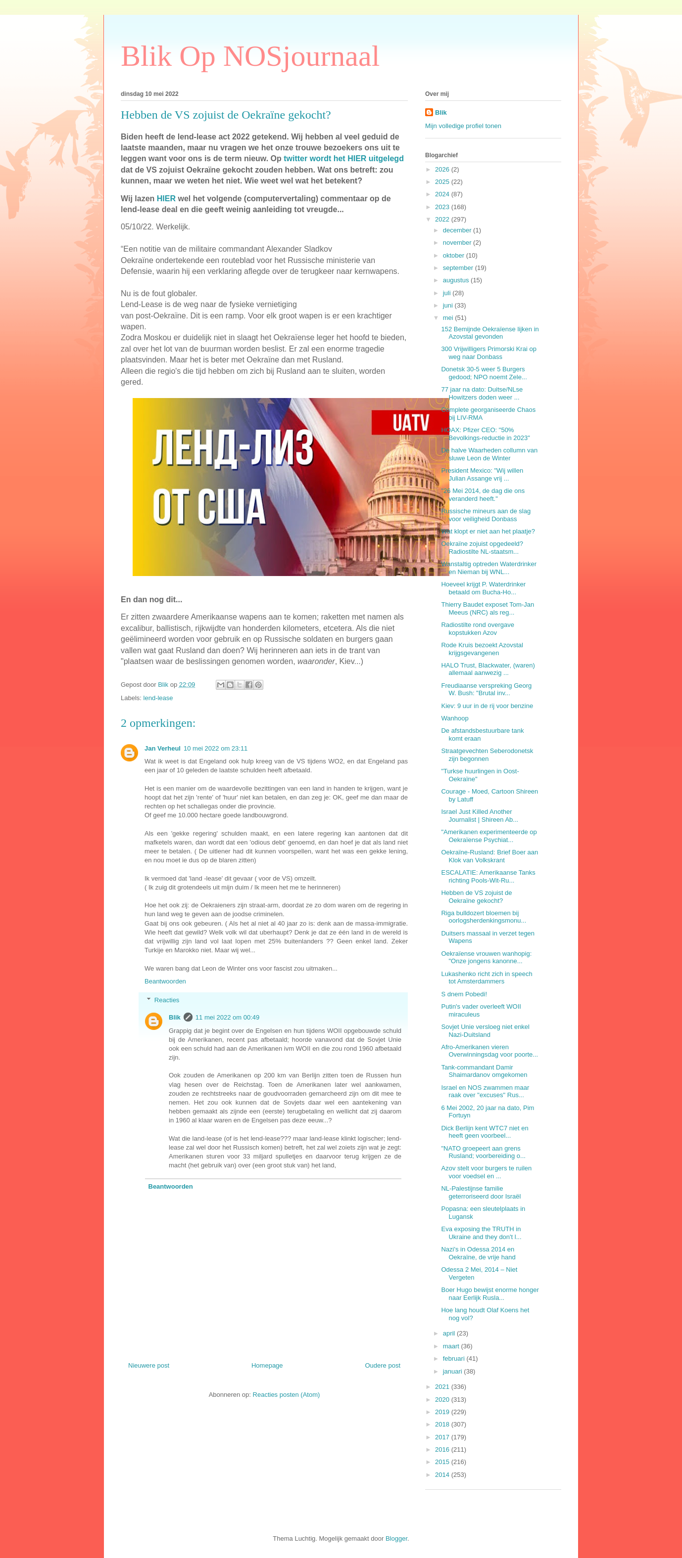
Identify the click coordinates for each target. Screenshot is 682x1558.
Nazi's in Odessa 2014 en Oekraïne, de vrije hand (478, 1253)
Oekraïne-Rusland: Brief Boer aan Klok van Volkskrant (489, 856)
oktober (454, 255)
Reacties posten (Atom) (286, 1394)
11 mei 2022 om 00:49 (227, 1017)
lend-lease (158, 698)
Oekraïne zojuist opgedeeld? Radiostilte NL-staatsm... (482, 547)
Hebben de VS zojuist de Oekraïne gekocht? (476, 896)
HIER (166, 198)
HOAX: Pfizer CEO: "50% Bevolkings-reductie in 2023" (485, 434)
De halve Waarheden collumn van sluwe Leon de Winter (489, 454)
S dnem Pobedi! (464, 994)
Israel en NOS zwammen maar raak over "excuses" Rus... (485, 1091)
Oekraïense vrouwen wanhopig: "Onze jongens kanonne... (486, 957)
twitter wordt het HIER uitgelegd (343, 158)
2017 (443, 1437)
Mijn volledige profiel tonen (463, 126)
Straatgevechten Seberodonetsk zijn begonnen (487, 754)
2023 (443, 207)
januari (453, 1371)
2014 (443, 1474)
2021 (443, 1386)
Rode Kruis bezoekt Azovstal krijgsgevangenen (482, 649)
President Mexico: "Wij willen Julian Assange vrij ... (482, 474)
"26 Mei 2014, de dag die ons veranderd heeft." (483, 494)
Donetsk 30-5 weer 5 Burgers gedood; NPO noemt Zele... (484, 373)
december (458, 230)
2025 (443, 181)
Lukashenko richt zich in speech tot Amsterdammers (486, 977)
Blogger (396, 1538)
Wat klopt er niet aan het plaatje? (488, 531)
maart (452, 1346)
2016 (443, 1449)
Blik (175, 1017)
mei (449, 317)
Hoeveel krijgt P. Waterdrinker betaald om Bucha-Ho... (483, 588)
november (458, 242)
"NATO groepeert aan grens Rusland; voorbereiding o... (483, 1152)
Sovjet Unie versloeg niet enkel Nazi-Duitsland (485, 1030)
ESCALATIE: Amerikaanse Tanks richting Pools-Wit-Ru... (488, 876)
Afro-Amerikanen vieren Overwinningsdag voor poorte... (489, 1051)
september (459, 267)
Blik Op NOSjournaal (250, 56)
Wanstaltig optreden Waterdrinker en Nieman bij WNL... (488, 568)
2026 (443, 169)
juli (448, 293)
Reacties (167, 1000)
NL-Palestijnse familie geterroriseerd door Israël (481, 1192)
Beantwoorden (165, 981)
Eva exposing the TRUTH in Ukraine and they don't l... (481, 1233)
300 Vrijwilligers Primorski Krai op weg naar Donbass (488, 352)
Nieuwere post (148, 1365)
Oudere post (382, 1365)
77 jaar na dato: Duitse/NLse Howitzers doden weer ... (482, 393)
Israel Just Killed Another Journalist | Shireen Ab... (479, 815)
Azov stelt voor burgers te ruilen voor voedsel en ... (486, 1172)
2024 (443, 194)
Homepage (267, 1365)
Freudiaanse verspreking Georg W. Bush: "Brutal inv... (486, 689)
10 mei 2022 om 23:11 (215, 748)
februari (455, 1358)
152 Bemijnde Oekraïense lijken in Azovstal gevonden (489, 333)
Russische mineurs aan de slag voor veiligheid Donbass (486, 515)
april (450, 1333)
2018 (443, 1424)
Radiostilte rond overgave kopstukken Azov (477, 628)
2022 (443, 219)
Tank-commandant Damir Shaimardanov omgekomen (484, 1071)
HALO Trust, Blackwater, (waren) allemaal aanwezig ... (488, 669)
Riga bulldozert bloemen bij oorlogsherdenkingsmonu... (483, 917)
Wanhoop (454, 718)
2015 (443, 1462)
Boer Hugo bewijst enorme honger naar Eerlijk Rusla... (489, 1293)
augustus (457, 280)
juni (449, 305)
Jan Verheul (163, 748)
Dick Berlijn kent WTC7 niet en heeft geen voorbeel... (484, 1132)
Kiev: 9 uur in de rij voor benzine (487, 706)
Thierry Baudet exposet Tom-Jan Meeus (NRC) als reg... (487, 608)
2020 (443, 1399)
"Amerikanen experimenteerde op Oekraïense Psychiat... (488, 836)
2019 (443, 1412)
